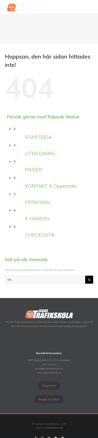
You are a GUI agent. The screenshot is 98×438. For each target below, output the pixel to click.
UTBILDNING (40, 153)
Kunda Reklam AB (54, 428)
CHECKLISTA (40, 235)
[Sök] (89, 280)
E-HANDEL (37, 218)
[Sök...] (45, 280)
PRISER (33, 170)
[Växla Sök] (80, 6)
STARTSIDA (38, 137)
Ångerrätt (49, 385)
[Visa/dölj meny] (91, 6)
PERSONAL (38, 202)
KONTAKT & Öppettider (51, 186)
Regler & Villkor (49, 399)
